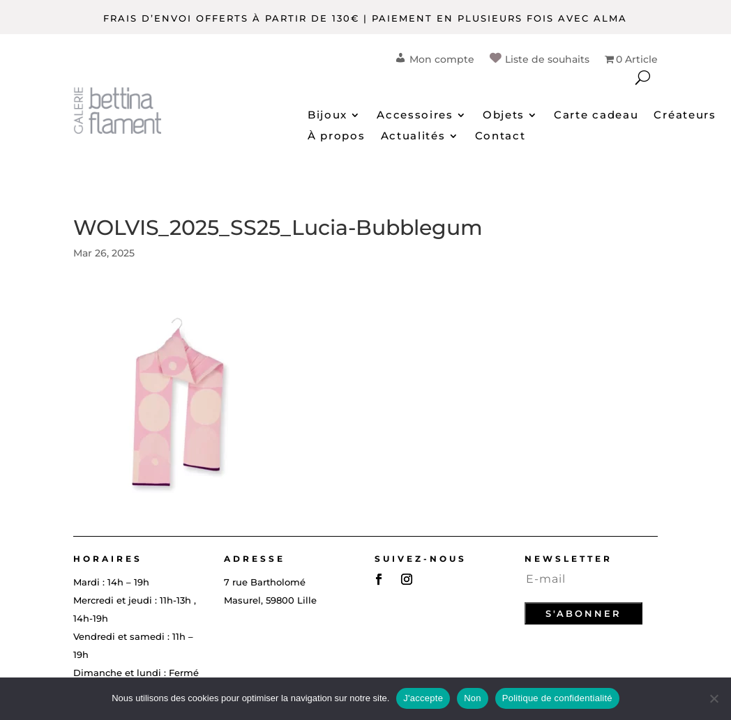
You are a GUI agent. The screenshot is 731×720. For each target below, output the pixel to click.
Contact (500, 136)
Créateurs (685, 115)
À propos (337, 136)
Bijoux (327, 115)
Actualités (413, 136)
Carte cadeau (596, 115)
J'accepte (423, 698)
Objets (504, 115)
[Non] (714, 698)
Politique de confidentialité (557, 698)
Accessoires (415, 115)
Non (472, 698)
